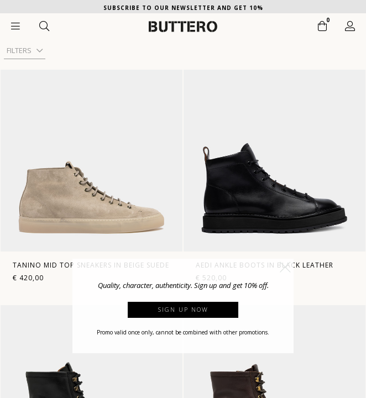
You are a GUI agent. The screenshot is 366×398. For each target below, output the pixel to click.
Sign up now (183, 309)
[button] (285, 267)
